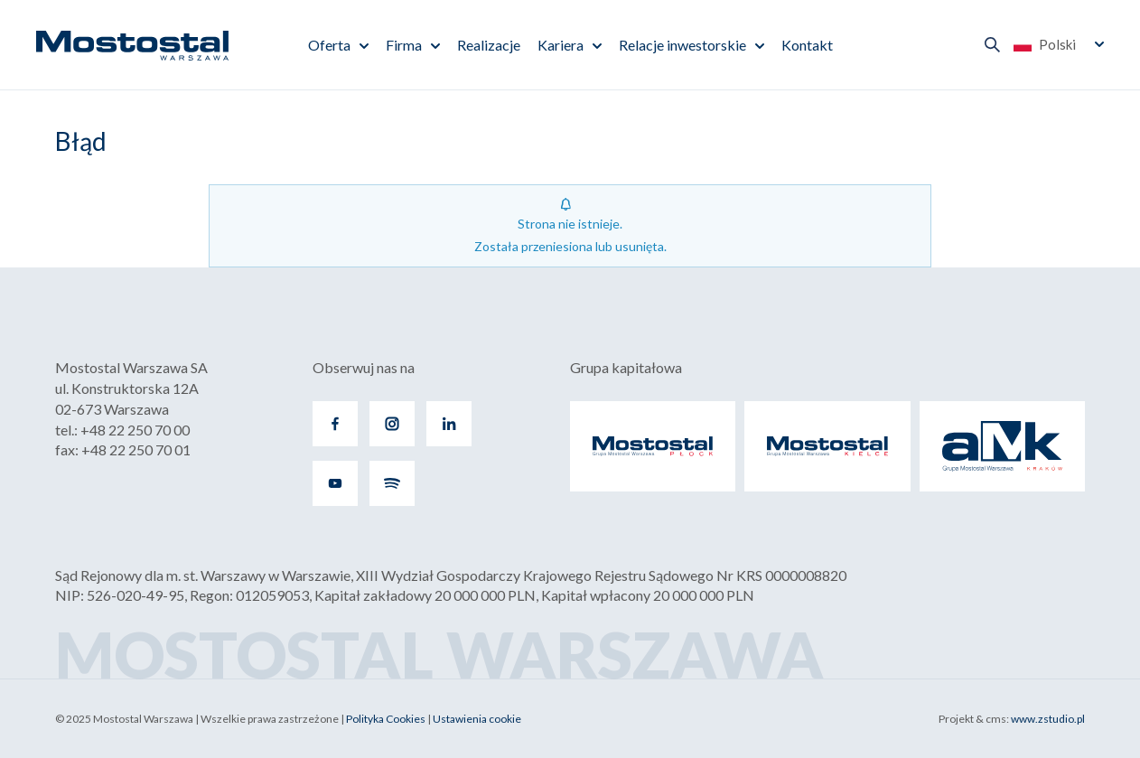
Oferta (329, 44)
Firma (404, 44)
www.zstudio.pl (1048, 718)
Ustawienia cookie (477, 718)
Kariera (560, 44)
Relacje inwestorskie (682, 44)
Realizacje (488, 44)
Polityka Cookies (385, 718)
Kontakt (807, 44)
